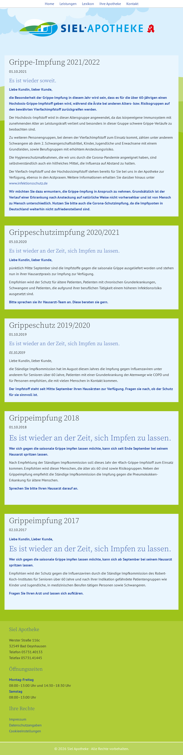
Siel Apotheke (91, 28)
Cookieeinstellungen (25, 731)
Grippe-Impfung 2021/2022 (54, 62)
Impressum (17, 719)
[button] (10, 745)
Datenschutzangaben (25, 725)
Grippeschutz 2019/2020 (49, 325)
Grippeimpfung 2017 (44, 521)
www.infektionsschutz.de (28, 183)
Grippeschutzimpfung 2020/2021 (64, 232)
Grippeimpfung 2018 (44, 418)
